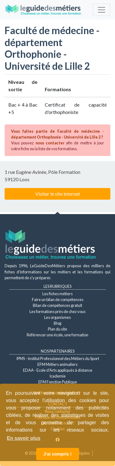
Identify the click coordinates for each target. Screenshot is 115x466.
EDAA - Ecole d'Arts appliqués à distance (57, 370)
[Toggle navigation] (101, 10)
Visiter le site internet (57, 194)
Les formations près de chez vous (57, 311)
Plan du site (57, 329)
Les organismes (57, 317)
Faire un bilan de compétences (57, 299)
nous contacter (50, 142)
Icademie (57, 376)
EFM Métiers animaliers (57, 364)
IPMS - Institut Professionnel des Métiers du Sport (57, 358)
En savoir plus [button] (23, 438)
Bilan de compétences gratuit (57, 305)
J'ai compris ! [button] (57, 454)
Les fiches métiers (57, 293)
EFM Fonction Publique (57, 381)
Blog (57, 323)
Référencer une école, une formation (57, 334)
